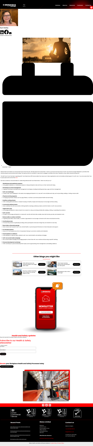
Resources (72, 5)
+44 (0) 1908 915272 (70, 429)
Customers (80, 5)
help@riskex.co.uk (69, 431)
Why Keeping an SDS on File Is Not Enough (63, 272)
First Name (2, 346)
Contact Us (88, 5)
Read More (41, 264)
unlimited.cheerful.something (46, 438)
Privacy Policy (60, 443)
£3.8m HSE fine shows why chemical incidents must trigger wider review (30, 264)
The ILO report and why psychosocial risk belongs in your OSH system (63, 264)
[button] (2, 33)
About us (65, 5)
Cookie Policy (53, 443)
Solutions (57, 5)
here (16, 177)
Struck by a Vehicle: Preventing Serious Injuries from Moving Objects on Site (29, 272)
